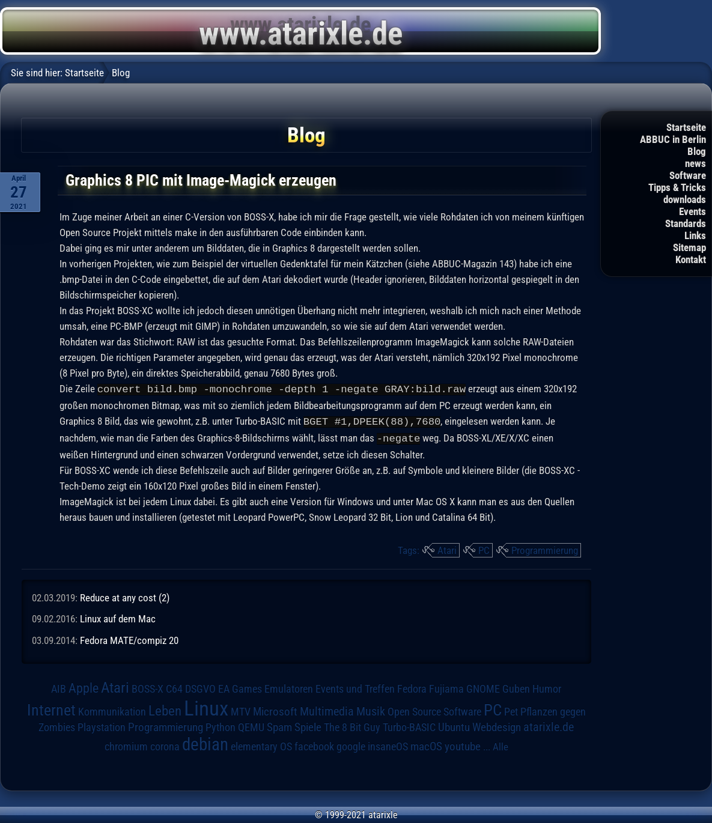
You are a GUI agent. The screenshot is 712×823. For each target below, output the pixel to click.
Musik (370, 710)
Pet (511, 710)
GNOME (483, 687)
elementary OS (261, 744)
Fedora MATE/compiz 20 (129, 639)
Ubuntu (454, 725)
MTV (241, 709)
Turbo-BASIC (409, 725)
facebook (314, 745)
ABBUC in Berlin (673, 139)
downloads (684, 199)
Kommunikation (112, 709)
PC (484, 548)
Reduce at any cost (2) (124, 596)
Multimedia (327, 709)
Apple (83, 686)
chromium (126, 745)
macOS (426, 745)
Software (687, 175)
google (350, 745)
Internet (51, 708)
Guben (516, 687)
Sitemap (689, 247)
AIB (58, 687)
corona (165, 745)
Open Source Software (434, 710)
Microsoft (275, 710)
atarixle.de (548, 725)
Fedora (412, 687)
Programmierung (544, 548)
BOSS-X (147, 687)
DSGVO (200, 687)
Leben (164, 709)
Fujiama (446, 687)
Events (692, 211)
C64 (174, 687)
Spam (279, 725)
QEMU (251, 726)
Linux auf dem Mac (118, 617)
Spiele (307, 725)
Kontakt (690, 260)
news (695, 163)
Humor (546, 687)
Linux (206, 706)
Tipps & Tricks (677, 187)
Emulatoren (288, 687)
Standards (685, 223)
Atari (447, 548)
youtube (463, 745)
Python (220, 726)
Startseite (686, 127)
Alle (500, 745)
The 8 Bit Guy (352, 725)
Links (695, 235)
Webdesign (496, 725)
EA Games (240, 687)
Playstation (102, 726)
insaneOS (388, 745)
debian (205, 742)
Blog (696, 151)
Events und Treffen (355, 687)
